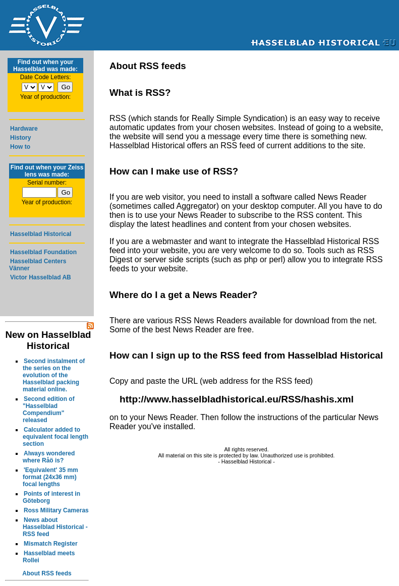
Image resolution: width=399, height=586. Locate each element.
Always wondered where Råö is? (49, 457)
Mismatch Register (51, 543)
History (20, 137)
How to (20, 146)
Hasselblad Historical (40, 234)
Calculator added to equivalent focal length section (55, 436)
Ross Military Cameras (56, 510)
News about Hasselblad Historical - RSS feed (55, 527)
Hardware (24, 128)
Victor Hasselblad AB (40, 277)
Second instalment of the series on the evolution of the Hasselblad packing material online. (54, 375)
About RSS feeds (46, 573)
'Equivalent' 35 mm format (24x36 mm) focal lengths (50, 477)
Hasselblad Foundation (43, 252)
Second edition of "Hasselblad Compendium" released (49, 409)
